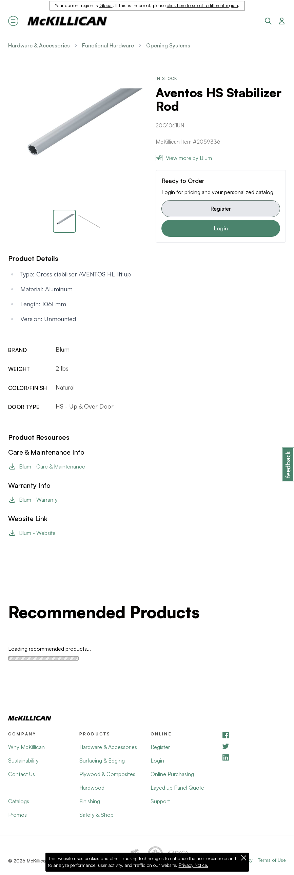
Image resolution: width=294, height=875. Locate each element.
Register (221, 208)
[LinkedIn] (253, 757)
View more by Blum (184, 157)
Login (221, 228)
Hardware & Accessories (39, 45)
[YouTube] (253, 746)
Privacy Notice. (193, 865)
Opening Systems (168, 45)
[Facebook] (253, 735)
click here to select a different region (202, 5)
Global (106, 5)
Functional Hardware (108, 45)
